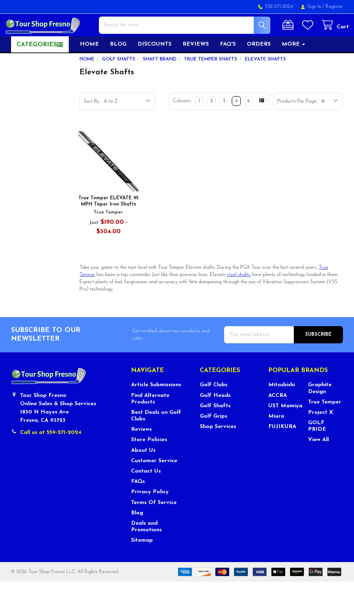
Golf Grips (213, 433)
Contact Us (146, 488)
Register (334, 6)
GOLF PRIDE (317, 443)
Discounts (154, 61)
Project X (320, 429)
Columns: (182, 118)
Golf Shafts (215, 423)
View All (318, 457)
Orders (259, 61)
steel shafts (238, 291)
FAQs (138, 498)
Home (89, 61)
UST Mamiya (285, 423)
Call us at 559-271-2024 (50, 449)
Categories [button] (37, 61)
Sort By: (92, 118)
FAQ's (228, 61)
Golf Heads (215, 412)
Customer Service (154, 478)
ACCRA (277, 412)
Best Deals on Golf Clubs (156, 433)
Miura (276, 433)
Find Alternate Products (150, 416)
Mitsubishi (281, 402)
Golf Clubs (213, 402)
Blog (118, 61)
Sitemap (142, 557)
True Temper (324, 419)
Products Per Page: (297, 118)
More (294, 61)
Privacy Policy (150, 509)
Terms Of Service (154, 519)
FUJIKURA (282, 443)
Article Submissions (156, 402)
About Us (143, 467)
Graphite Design (320, 405)
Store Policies (149, 457)
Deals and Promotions (146, 544)
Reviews (196, 61)
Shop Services (218, 443)
